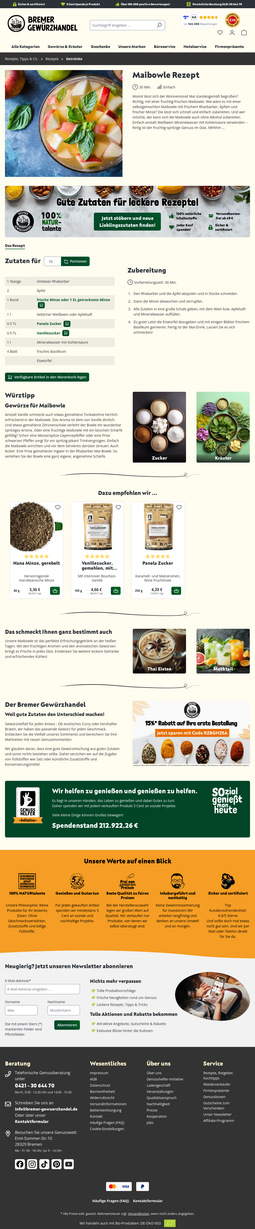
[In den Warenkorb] (41, 305)
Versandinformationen (108, 1104)
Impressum (99, 1072)
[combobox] (121, 25)
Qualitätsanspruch (162, 1097)
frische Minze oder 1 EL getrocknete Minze (73, 299)
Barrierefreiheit (102, 1091)
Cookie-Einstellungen (107, 1128)
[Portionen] (52, 261)
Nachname (56, 1001)
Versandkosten (138, 1214)
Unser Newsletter (217, 1114)
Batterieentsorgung (105, 1110)
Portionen (75, 261)
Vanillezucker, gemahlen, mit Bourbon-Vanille (97, 565)
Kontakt (96, 1116)
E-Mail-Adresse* (18, 980)
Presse (152, 1110)
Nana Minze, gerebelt (36, 563)
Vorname (12, 1001)
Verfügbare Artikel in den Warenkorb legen (47, 377)
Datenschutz (100, 1085)
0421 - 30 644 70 (34, 1085)
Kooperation (157, 1116)
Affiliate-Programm (218, 1120)
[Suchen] (159, 25)
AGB (93, 1079)
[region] (64, 123)
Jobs (150, 1122)
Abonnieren (67, 1025)
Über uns (154, 1072)
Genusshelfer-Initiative (165, 1079)
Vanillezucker (48, 333)
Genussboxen (214, 1096)
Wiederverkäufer (216, 1084)
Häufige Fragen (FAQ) (107, 1122)
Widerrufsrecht (102, 1097)
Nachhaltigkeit (158, 1104)
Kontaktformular (32, 1121)
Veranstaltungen (160, 1091)
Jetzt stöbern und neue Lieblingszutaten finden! (127, 221)
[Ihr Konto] (232, 33)
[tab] (15, 245)
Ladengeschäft (158, 1085)
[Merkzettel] (220, 33)
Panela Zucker (49, 323)
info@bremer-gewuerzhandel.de (46, 1109)
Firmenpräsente (216, 1090)
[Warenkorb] (244, 33)
